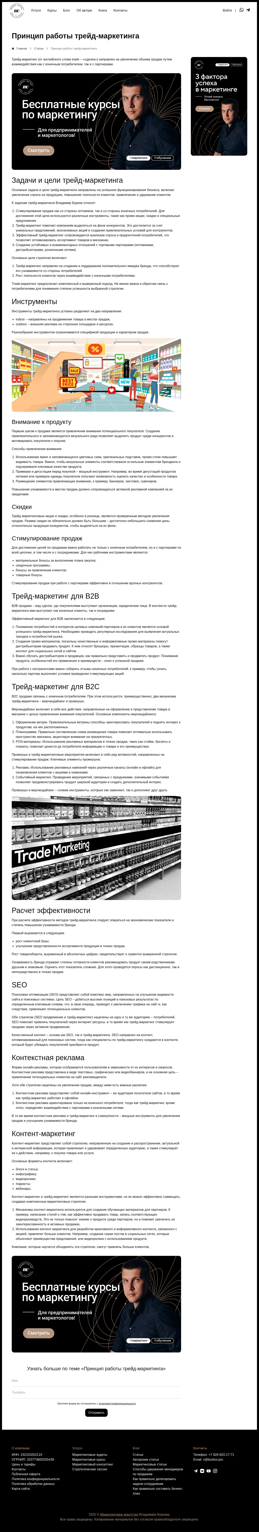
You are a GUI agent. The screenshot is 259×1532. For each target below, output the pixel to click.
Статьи (38, 48)
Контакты (120, 10)
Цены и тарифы (23, 1464)
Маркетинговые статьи (150, 1464)
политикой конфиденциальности (117, 1403)
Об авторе (84, 10)
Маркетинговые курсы (88, 1459)
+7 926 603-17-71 (221, 1454)
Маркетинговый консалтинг (92, 1464)
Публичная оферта (26, 1474)
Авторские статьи (146, 1459)
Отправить (96, 1412)
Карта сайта (21, 1488)
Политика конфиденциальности (35, 1479)
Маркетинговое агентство (119, 1514)
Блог (66, 10)
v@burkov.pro (213, 1459)
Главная (19, 48)
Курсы (52, 10)
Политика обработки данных (33, 1484)
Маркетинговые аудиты (89, 1454)
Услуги (36, 10)
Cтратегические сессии (89, 1469)
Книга (103, 10)
